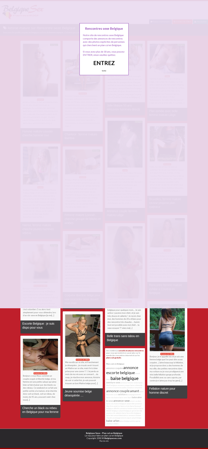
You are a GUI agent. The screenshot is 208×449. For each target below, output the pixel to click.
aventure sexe (113, 382)
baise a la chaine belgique (116, 404)
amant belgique (125, 411)
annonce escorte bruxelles (116, 388)
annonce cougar (124, 385)
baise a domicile (136, 385)
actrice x (122, 394)
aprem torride (136, 411)
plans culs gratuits (113, 358)
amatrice (116, 406)
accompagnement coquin (121, 418)
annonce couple (118, 391)
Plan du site (104, 441)
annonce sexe (121, 400)
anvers (132, 401)
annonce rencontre (134, 388)
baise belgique (125, 378)
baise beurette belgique (131, 413)
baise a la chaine (112, 397)
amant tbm (131, 404)
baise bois (110, 415)
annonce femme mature (129, 408)
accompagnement (134, 395)
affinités (116, 408)
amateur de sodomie (114, 413)
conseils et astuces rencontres (131, 350)
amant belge (136, 418)
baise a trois (125, 406)
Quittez (104, 71)
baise (134, 397)
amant (134, 391)
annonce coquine (114, 368)
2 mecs (116, 424)
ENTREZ (104, 62)
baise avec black (125, 397)
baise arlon (112, 420)
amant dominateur (121, 415)
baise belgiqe (125, 421)
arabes (138, 401)
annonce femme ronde (129, 383)
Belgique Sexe (93, 433)
